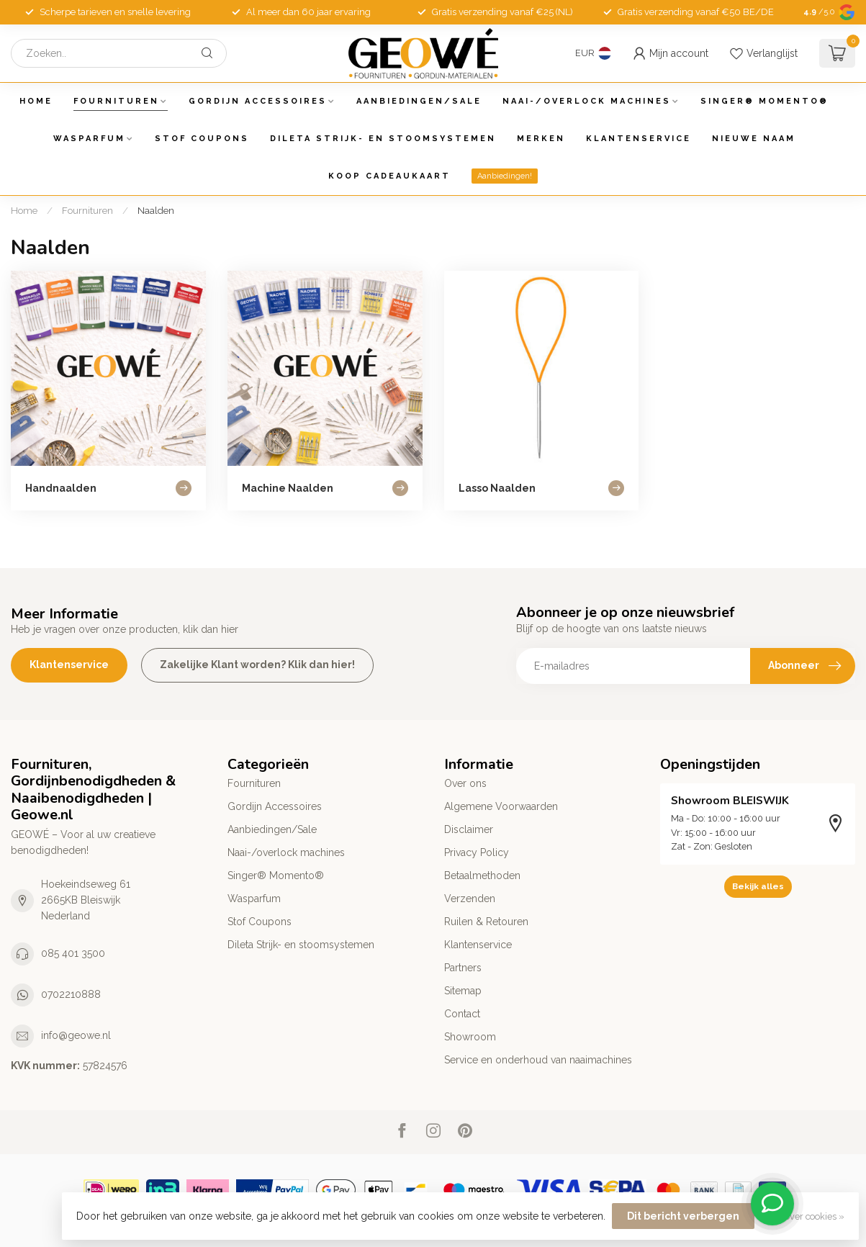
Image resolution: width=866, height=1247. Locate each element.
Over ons (465, 783)
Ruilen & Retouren (486, 921)
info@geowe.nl (76, 1035)
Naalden (155, 210)
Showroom (470, 1037)
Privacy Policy (476, 852)
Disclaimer (468, 829)
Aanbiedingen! (504, 176)
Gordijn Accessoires (258, 101)
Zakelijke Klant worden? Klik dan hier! (257, 664)
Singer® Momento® (764, 101)
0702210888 (71, 994)
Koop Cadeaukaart (389, 176)
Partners (463, 967)
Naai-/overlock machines (586, 101)
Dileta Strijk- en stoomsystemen (383, 138)
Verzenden (469, 898)
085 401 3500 (73, 953)
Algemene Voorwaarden (501, 806)
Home (36, 101)
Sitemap (463, 990)
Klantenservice (638, 138)
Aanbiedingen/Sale (419, 101)
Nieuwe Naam (753, 138)
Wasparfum (89, 138)
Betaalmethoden (482, 875)
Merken (541, 138)
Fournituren (116, 101)
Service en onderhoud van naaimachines (538, 1060)
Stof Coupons (202, 138)
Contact (462, 1013)
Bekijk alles (758, 886)
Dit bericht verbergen (683, 1216)
